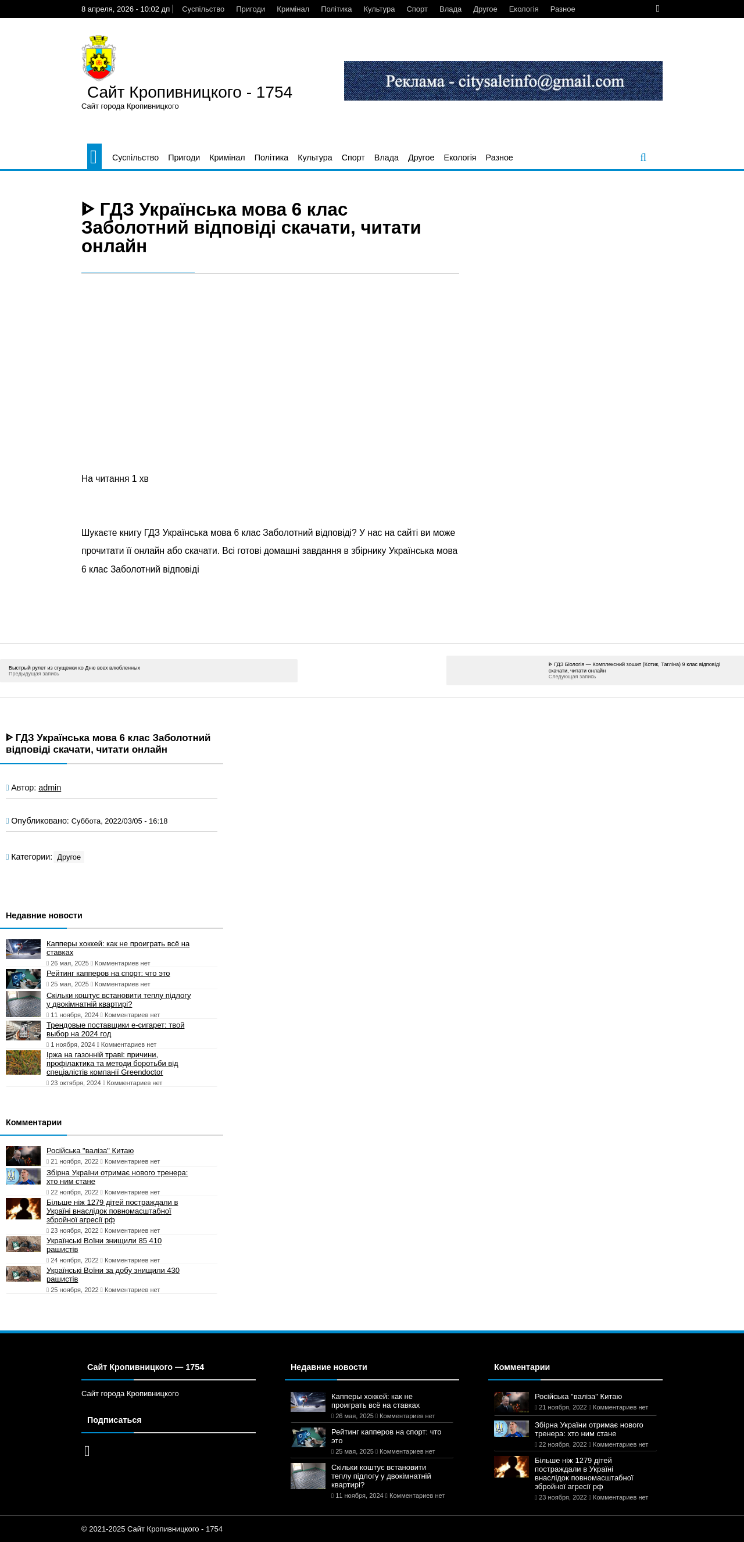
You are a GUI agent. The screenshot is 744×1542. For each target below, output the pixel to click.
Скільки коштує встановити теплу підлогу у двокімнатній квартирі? (118, 999)
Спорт (417, 9)
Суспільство (203, 9)
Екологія (524, 9)
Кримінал (293, 9)
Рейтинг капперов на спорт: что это (108, 973)
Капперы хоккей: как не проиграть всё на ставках (117, 948)
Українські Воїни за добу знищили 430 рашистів (113, 1274)
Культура (379, 9)
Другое (485, 9)
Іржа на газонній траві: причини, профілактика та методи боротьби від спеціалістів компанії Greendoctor (112, 1063)
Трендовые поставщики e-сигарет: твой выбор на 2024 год (115, 1029)
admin (49, 787)
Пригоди (250, 9)
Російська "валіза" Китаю (90, 1150)
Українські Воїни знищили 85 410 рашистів (104, 1245)
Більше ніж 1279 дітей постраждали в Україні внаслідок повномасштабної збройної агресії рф (112, 1211)
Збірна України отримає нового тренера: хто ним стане (117, 1177)
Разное (562, 9)
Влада (450, 9)
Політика (336, 9)
